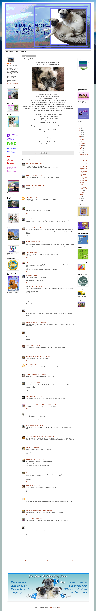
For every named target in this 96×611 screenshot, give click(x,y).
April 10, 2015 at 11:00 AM (41, 185)
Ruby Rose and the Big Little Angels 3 (34, 436)
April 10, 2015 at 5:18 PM (40, 322)
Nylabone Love (83, 182)
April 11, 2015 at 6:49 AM (38, 497)
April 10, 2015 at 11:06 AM (35, 197)
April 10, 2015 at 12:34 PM (35, 227)
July (81, 147)
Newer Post (24, 560)
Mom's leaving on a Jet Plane (84, 169)
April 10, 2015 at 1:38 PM (33, 262)
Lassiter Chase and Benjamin (32, 356)
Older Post (71, 560)
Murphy (27, 331)
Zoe (26, 275)
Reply (27, 171)
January (82, 194)
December (82, 137)
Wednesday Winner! (84, 154)
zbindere (50, 607)
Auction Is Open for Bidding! (84, 156)
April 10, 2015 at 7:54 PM (48, 436)
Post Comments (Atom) (32, 563)
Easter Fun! (82, 184)
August (81, 145)
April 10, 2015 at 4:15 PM (42, 310)
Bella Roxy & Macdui (30, 374)
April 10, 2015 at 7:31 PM (36, 396)
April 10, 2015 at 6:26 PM (32, 364)
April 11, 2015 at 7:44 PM (37, 518)
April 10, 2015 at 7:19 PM (35, 382)
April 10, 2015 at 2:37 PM (33, 275)
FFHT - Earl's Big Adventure (83, 161)
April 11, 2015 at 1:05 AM (35, 485)
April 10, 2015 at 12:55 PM (38, 241)
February (82, 192)
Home (48, 560)
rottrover (27, 382)
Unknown (28, 197)
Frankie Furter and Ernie (31, 310)
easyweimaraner (29, 497)
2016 (80, 134)
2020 (80, 127)
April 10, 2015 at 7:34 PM (40, 413)
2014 (80, 196)
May (81, 150)
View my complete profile (12, 83)
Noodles (27, 252)
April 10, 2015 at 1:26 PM (35, 252)
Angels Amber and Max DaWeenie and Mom (35, 404)
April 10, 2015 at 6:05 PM (44, 356)
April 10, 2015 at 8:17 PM (33, 447)
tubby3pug (28, 175)
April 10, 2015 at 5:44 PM (34, 331)
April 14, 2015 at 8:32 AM (36, 526)
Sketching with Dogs (30, 207)
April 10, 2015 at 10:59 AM (36, 175)
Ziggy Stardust (29, 472)
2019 (80, 128)
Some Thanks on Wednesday (83, 175)
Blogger (59, 607)
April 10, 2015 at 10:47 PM (38, 459)
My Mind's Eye (29, 163)
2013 (80, 198)
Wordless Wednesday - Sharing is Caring (84, 187)
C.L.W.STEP (28, 396)
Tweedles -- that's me (30, 185)
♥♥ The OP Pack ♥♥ (30, 413)
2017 (80, 132)
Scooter (27, 227)
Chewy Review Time (84, 166)
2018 (80, 130)
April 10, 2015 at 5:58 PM (36, 345)
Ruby (27, 262)
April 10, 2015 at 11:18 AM (40, 207)
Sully (27, 447)
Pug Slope (28, 526)
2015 (80, 136)
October (82, 141)
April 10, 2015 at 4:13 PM (36, 299)
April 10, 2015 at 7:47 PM (37, 425)
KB (26, 364)
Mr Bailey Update (83, 180)
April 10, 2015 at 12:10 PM (37, 218)
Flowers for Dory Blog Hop (20, 51)
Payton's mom (29, 425)
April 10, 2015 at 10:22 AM (38, 163)
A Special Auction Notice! (83, 172)
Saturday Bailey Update (83, 178)
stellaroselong (29, 218)
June (81, 148)
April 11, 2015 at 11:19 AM (46, 510)
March (81, 190)
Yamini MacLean (29, 241)
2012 (80, 200)
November (82, 139)
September (82, 143)
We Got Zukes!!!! (83, 159)
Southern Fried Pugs (30, 322)
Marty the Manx (29, 459)
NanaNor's (28, 345)
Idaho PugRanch (9, 51)
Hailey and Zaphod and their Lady (33, 510)
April (81, 152)
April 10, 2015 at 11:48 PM (38, 472)
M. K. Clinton (28, 518)
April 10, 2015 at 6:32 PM (40, 374)
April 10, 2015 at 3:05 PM (36, 286)
